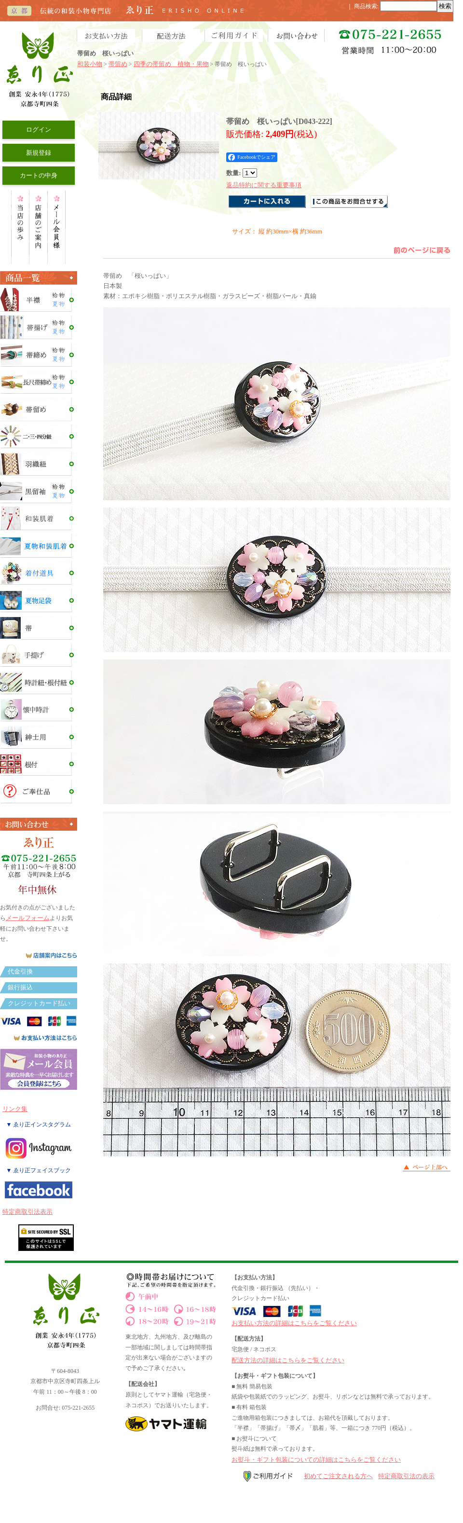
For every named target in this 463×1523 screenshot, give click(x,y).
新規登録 (38, 152)
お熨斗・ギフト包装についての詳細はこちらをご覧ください (316, 1459)
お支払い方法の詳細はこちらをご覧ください (294, 1323)
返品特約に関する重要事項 (263, 185)
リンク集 (14, 1108)
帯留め (118, 64)
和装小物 (89, 64)
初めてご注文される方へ (338, 1476)
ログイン (38, 129)
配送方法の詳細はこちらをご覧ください (288, 1360)
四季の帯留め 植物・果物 (171, 64)
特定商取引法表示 (27, 1211)
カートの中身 (38, 175)
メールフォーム (28, 917)
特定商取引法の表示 (406, 1476)
